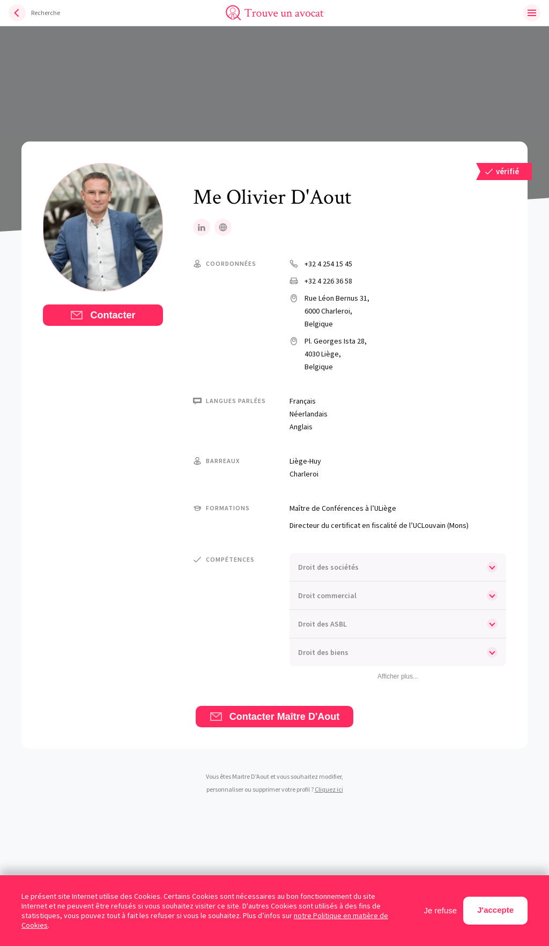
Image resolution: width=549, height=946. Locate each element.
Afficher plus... (397, 676)
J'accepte (495, 909)
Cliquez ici (329, 789)
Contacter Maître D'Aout (274, 716)
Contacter (102, 315)
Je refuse (440, 910)
